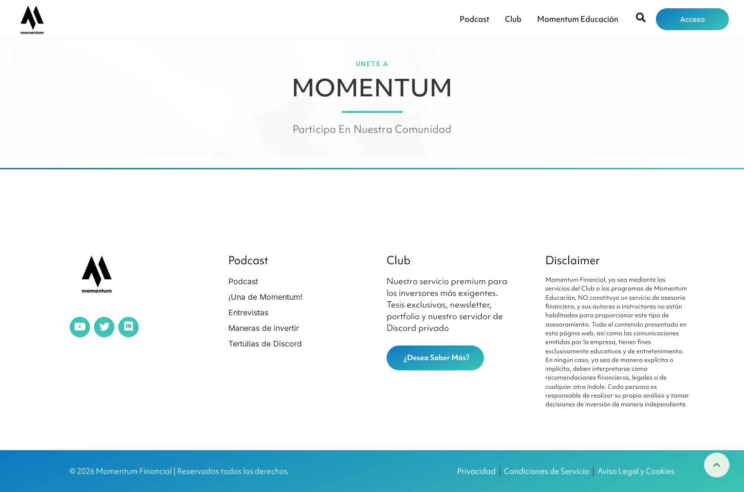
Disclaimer (572, 260)
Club (513, 19)
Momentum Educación (577, 19)
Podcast (474, 19)
